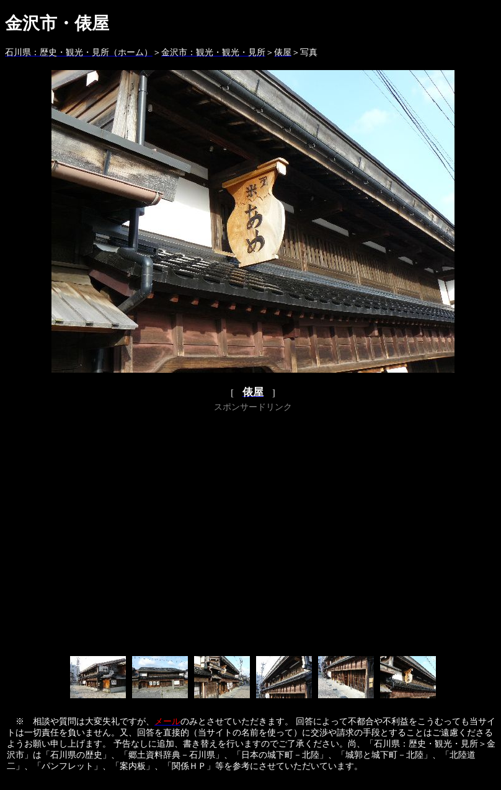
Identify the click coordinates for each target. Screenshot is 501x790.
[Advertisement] (116, 531)
